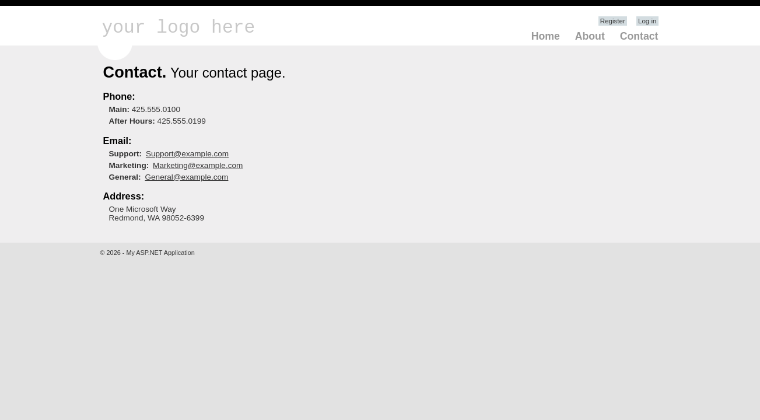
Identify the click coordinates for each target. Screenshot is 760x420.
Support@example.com (187, 153)
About (590, 36)
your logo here (178, 28)
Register (612, 21)
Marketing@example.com (198, 165)
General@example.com (186, 177)
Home (545, 36)
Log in (647, 21)
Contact (639, 36)
